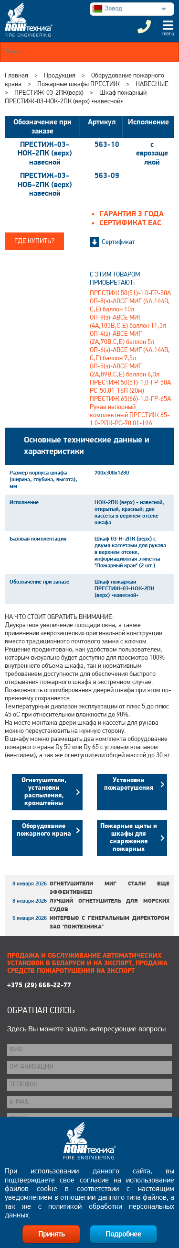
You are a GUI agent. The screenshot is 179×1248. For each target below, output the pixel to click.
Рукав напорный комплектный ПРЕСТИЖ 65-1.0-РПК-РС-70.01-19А (129, 415)
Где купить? (34, 241)
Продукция (59, 75)
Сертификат (118, 242)
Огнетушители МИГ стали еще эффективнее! (109, 888)
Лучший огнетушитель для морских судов (109, 905)
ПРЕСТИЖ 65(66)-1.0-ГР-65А (130, 399)
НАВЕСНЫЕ (152, 84)
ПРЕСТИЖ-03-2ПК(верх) (49, 93)
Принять (51, 1234)
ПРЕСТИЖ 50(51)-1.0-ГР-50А (130, 293)
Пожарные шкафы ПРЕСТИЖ (78, 84)
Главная (16, 75)
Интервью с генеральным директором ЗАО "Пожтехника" (109, 923)
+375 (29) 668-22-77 (39, 985)
